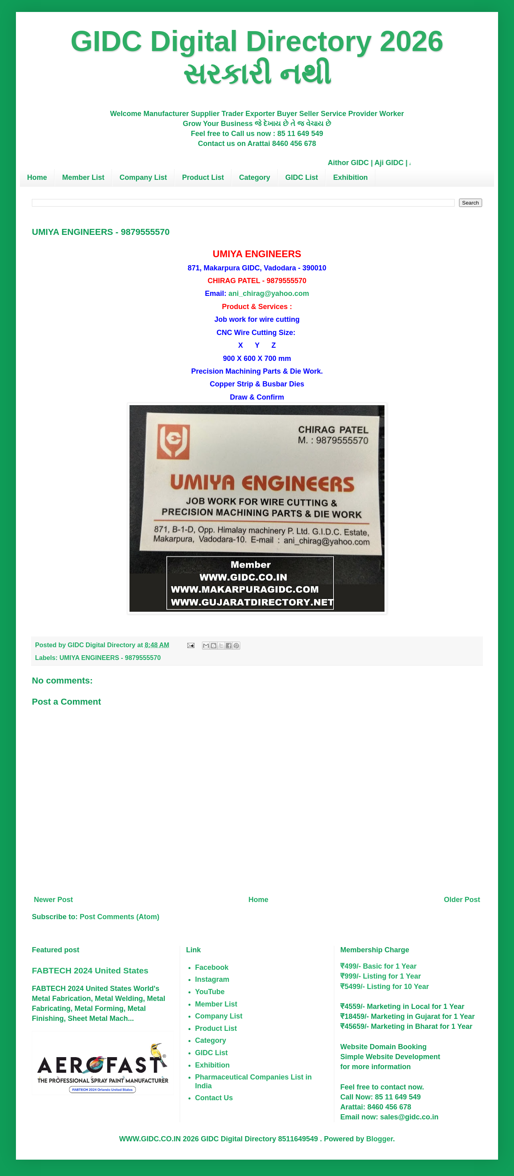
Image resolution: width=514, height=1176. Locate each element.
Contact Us (214, 1098)
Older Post (462, 900)
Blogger (379, 1139)
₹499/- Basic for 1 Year (378, 966)
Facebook (212, 967)
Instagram (212, 979)
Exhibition (350, 177)
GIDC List (301, 177)
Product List (203, 177)
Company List (143, 177)
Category (254, 177)
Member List (83, 177)
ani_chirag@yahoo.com (268, 293)
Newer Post (53, 900)
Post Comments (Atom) (119, 917)
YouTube (210, 992)
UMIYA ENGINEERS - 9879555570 (110, 657)
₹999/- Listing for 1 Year (380, 976)
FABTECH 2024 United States (90, 970)
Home (37, 177)
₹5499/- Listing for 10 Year (384, 987)
